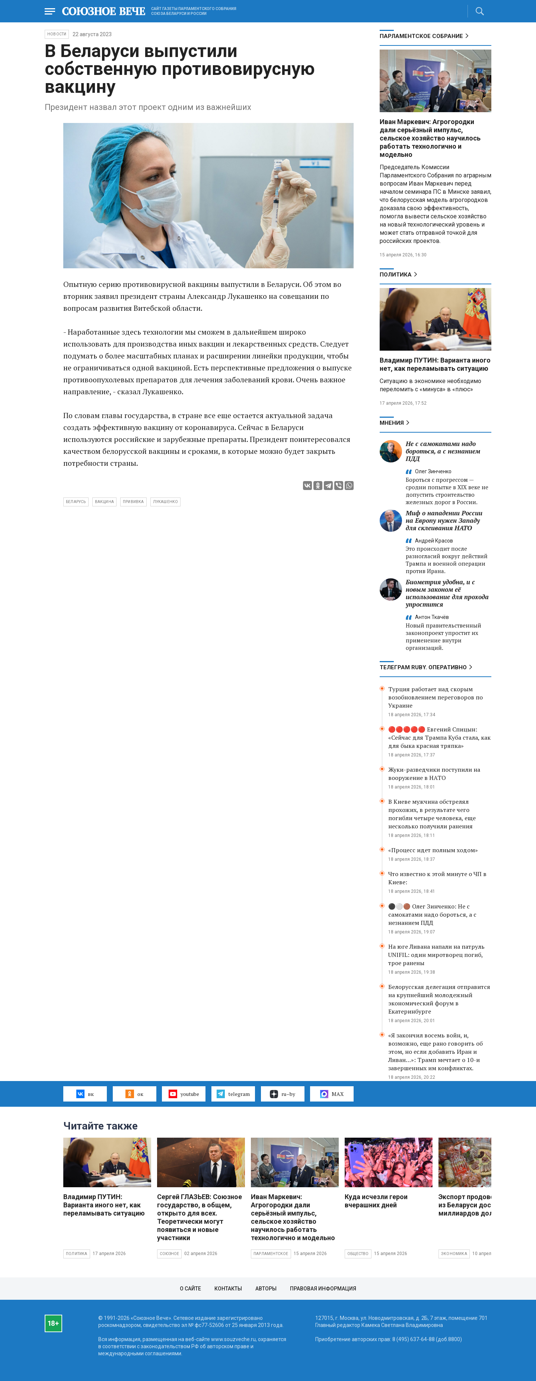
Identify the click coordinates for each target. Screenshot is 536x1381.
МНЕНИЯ (392, 423)
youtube (184, 1094)
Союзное (169, 1254)
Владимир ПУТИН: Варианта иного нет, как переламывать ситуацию (435, 364)
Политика (396, 274)
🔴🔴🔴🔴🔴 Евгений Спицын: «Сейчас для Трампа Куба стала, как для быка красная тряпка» (439, 737)
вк (85, 1094)
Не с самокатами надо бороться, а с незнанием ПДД (443, 451)
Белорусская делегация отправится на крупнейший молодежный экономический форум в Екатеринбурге (439, 999)
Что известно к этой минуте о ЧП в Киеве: (437, 878)
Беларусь (76, 502)
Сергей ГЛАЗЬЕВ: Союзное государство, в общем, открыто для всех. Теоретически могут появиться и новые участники (199, 1217)
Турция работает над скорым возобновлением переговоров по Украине (435, 697)
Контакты (228, 1289)
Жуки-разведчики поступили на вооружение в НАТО (434, 773)
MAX (332, 1094)
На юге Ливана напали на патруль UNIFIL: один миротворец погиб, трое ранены (436, 954)
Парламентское (270, 1254)
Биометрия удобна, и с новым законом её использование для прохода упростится (447, 593)
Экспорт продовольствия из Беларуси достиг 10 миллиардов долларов (479, 1205)
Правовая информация (323, 1289)
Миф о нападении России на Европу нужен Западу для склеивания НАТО (444, 520)
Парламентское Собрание (421, 36)
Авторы (266, 1289)
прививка (133, 502)
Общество (358, 1254)
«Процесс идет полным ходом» (433, 850)
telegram (233, 1094)
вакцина (104, 502)
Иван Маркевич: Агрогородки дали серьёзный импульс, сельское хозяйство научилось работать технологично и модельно (430, 138)
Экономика (454, 1254)
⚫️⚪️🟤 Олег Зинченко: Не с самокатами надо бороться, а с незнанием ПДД (432, 914)
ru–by (282, 1094)
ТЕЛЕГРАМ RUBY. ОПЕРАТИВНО (423, 667)
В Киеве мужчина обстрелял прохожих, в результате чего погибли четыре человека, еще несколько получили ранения (432, 813)
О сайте (190, 1289)
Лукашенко (165, 502)
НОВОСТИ (56, 34)
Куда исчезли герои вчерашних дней (376, 1201)
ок (134, 1094)
